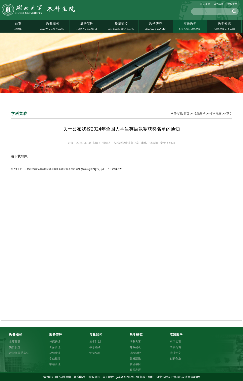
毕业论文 (175, 352)
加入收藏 (205, 4)
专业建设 (135, 347)
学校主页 (232, 4)
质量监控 (121, 26)
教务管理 (87, 26)
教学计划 (95, 341)
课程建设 (135, 352)
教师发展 (135, 369)
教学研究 (155, 26)
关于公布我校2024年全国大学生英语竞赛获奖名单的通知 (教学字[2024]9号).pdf (61, 169)
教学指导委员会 (19, 352)
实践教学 (190, 26)
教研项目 (135, 364)
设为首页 (219, 4)
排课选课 (54, 341)
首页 (18, 26)
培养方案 (135, 341)
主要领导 (14, 341)
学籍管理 (54, 364)
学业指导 (54, 358)
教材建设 (135, 358)
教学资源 (224, 26)
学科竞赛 (215, 113)
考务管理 (54, 347)
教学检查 (95, 347)
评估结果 (95, 352)
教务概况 (52, 26)
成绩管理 (54, 352)
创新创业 (175, 358)
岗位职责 (14, 347)
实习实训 (175, 341)
